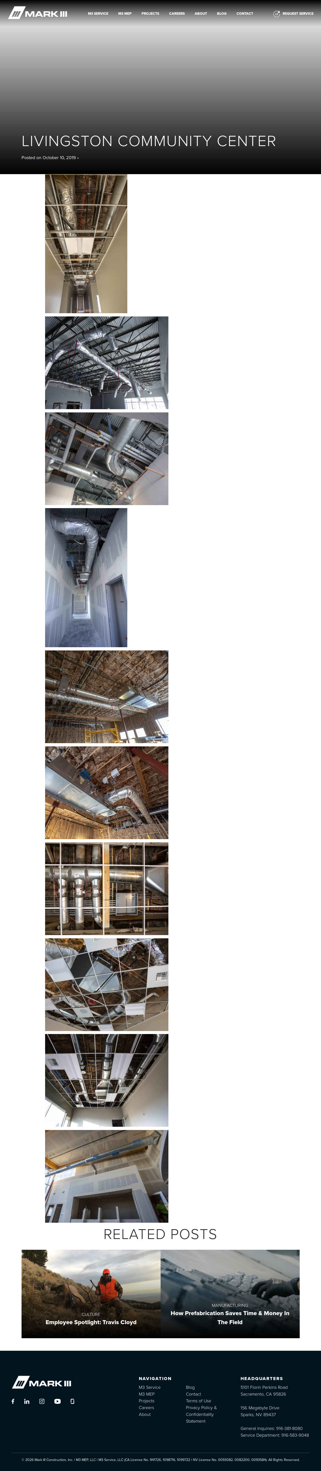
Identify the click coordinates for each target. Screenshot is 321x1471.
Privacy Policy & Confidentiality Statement (201, 1414)
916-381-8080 (289, 1428)
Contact (245, 14)
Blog (222, 14)
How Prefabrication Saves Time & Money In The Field (230, 1318)
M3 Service (98, 14)
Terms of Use (198, 1401)
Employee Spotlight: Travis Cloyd (91, 1322)
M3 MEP (125, 14)
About (201, 14)
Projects (150, 14)
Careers (177, 14)
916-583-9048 (295, 1435)
